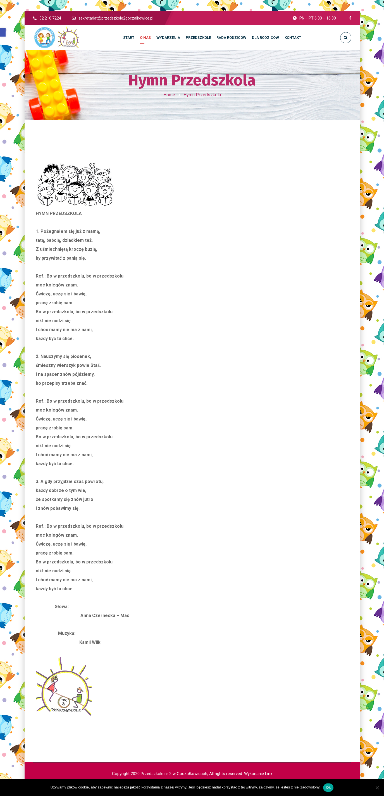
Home (169, 94)
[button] (3, 32)
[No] (377, 787)
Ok (328, 787)
